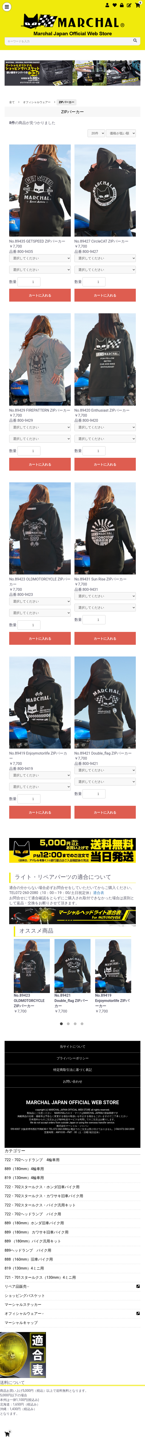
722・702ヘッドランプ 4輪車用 (32, 1160)
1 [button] (62, 1024)
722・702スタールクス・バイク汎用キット (40, 1205)
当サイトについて (72, 1046)
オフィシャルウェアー (24, 1313)
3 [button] (76, 1024)
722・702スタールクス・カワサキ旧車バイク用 (44, 1196)
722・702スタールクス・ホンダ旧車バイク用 (42, 1187)
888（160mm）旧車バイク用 (29, 1259)
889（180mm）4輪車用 (24, 1169)
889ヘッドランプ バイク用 (28, 1250)
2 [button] (69, 1024)
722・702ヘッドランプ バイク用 (33, 1214)
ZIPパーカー (66, 102)
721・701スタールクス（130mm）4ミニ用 (40, 1277)
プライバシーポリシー (73, 1058)
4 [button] (83, 1024)
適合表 (98, 893)
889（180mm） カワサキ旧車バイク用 (36, 1232)
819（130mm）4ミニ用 (24, 1268)
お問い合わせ (72, 1081)
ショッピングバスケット (25, 1295)
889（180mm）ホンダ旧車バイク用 (34, 1223)
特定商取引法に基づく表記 (72, 1070)
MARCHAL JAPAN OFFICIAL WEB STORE (72, 1102)
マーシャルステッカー (23, 1304)
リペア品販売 (17, 1286)
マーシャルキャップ (21, 1323)
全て (12, 102)
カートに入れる (40, 295)
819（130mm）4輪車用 (24, 1178)
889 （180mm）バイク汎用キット (33, 1241)
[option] (31, 979)
